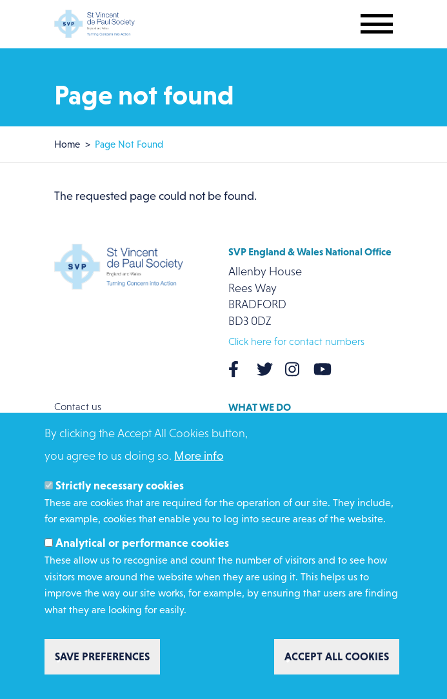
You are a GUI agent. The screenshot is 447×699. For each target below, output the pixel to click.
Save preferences (102, 661)
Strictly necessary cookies (119, 490)
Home (67, 144)
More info (198, 460)
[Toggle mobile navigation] (377, 24)
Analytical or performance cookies (142, 547)
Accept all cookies (336, 661)
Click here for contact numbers (296, 341)
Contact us (77, 406)
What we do (259, 407)
